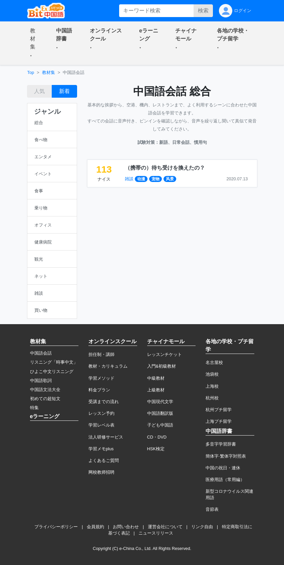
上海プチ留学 (219, 421)
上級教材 (156, 389)
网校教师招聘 (101, 472)
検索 (203, 10)
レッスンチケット (164, 354)
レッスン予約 (101, 413)
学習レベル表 (101, 425)
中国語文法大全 (45, 389)
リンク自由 (202, 526)
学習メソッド (101, 378)
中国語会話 (41, 353)
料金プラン (99, 389)
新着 (64, 91)
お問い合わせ (126, 526)
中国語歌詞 (41, 380)
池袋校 (212, 374)
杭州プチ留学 (219, 409)
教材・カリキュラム (107, 366)
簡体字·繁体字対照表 (226, 456)
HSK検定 (156, 448)
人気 (39, 91)
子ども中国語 (160, 425)
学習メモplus (100, 448)
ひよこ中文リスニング (51, 371)
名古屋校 (214, 362)
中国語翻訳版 (160, 413)
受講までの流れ (103, 401)
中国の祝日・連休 (223, 467)
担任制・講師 (101, 354)
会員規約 (95, 526)
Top (30, 72)
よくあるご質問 (103, 460)
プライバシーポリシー (56, 526)
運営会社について (165, 526)
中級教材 (156, 378)
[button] (35, 43)
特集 (34, 407)
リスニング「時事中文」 (54, 362)
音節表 (212, 509)
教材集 (48, 72)
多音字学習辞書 (221, 444)
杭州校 (212, 397)
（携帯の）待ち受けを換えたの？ (165, 168)
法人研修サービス (105, 437)
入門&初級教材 (161, 366)
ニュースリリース (155, 533)
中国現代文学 (160, 401)
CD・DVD (157, 437)
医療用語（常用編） (225, 479)
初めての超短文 (45, 398)
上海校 (212, 386)
